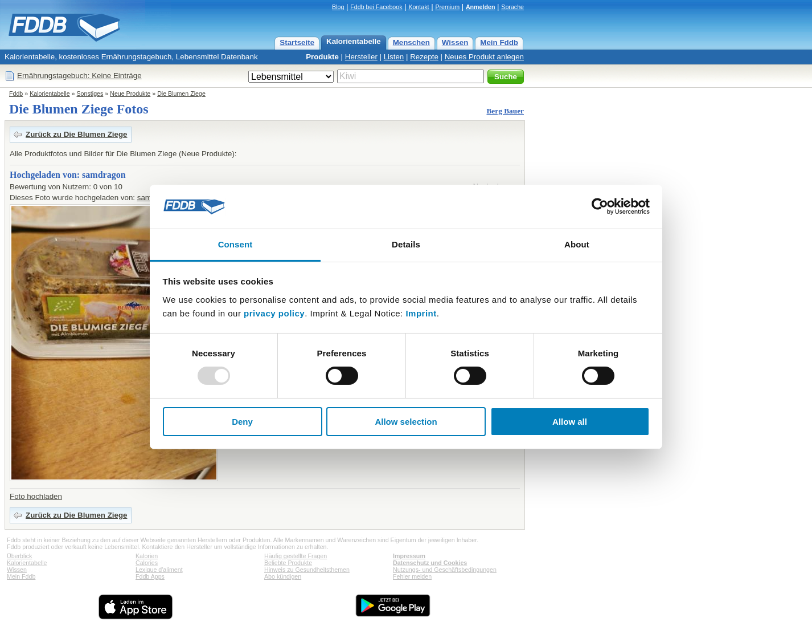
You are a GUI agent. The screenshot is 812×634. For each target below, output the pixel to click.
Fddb (16, 93)
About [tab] (576, 244)
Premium (447, 6)
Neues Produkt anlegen (484, 56)
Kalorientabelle (353, 41)
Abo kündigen (282, 576)
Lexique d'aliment (159, 569)
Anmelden (480, 6)
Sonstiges (90, 93)
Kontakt (418, 6)
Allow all (569, 421)
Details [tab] (406, 244)
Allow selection (406, 421)
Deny (242, 421)
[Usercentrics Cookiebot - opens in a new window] (600, 206)
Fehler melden (412, 576)
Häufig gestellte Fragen (295, 555)
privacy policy (274, 313)
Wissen (455, 42)
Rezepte (424, 56)
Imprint (420, 313)
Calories (147, 562)
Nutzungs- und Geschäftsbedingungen (445, 569)
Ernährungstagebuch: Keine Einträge (79, 75)
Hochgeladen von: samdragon (68, 175)
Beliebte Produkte (288, 562)
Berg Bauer (505, 111)
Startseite (297, 42)
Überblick (19, 555)
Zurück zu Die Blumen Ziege (76, 134)
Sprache (512, 6)
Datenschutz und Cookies (430, 562)
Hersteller (361, 56)
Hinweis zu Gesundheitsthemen (307, 569)
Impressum (409, 555)
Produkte (322, 56)
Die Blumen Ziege (181, 93)
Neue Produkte (130, 93)
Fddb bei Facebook (376, 6)
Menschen (411, 42)
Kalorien (147, 555)
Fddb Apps (150, 576)
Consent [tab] (235, 244)
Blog (338, 6)
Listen (394, 56)
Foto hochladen (36, 496)
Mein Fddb (499, 42)
